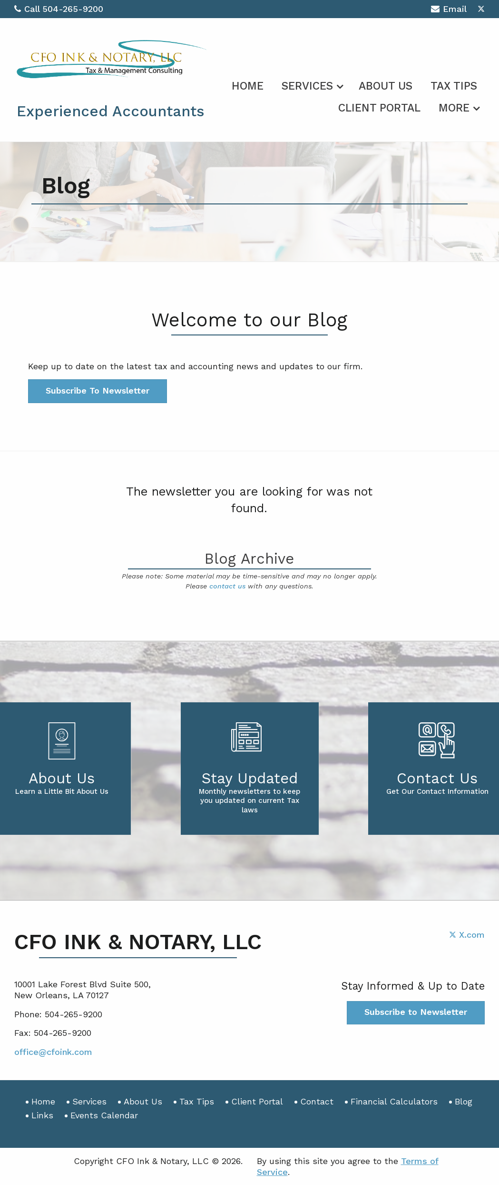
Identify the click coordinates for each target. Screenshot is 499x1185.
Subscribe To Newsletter (97, 390)
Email (449, 10)
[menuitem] (247, 84)
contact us (227, 586)
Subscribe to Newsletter (415, 1012)
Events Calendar (104, 1115)
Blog (463, 1101)
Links (42, 1115)
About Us (385, 86)
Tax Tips (454, 86)
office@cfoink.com (53, 1052)
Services (307, 86)
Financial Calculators (394, 1101)
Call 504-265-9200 (58, 9)
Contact (316, 1101)
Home (248, 86)
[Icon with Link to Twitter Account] (481, 9)
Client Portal (379, 107)
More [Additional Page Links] (454, 107)
